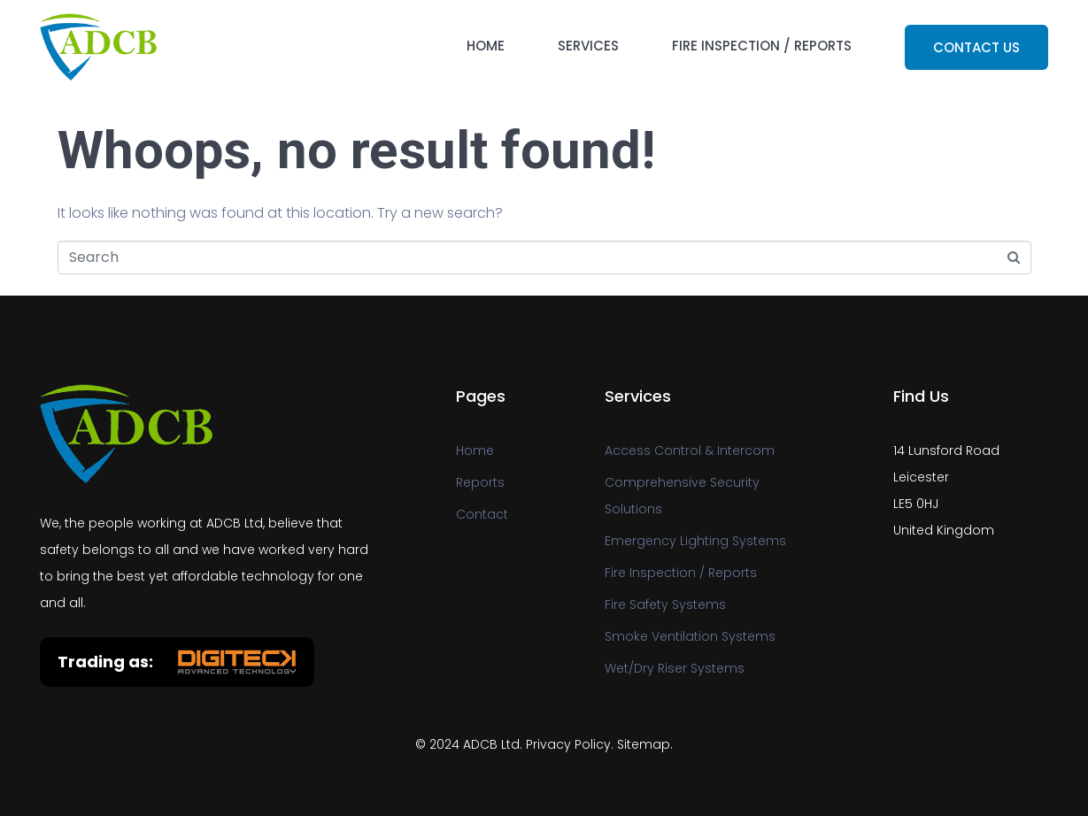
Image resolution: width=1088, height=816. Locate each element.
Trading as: (105, 661)
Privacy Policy (568, 744)
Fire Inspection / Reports (762, 45)
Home (486, 45)
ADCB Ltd (491, 744)
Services (588, 45)
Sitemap (643, 744)
